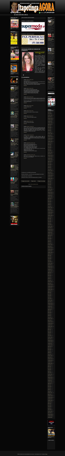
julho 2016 (49, 292)
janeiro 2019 (50, 246)
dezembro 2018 (50, 247)
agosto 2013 (50, 346)
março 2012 (49, 372)
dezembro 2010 (50, 395)
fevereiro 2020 (50, 226)
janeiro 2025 (50, 135)
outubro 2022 (50, 176)
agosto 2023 (50, 161)
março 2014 (49, 335)
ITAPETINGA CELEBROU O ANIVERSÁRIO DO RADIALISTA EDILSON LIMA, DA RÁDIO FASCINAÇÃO (51, 65)
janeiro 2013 (50, 357)
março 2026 (49, 113)
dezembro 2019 (50, 229)
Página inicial (33, 181)
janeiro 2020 (50, 227)
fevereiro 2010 (50, 411)
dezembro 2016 (50, 284)
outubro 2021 (50, 195)
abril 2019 (49, 241)
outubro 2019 (50, 232)
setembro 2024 (50, 141)
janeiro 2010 (50, 412)
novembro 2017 (50, 267)
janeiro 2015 (50, 320)
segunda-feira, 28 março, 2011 (31, 142)
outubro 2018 (50, 250)
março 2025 (49, 132)
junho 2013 (49, 349)
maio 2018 (49, 258)
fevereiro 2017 (50, 281)
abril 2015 (49, 315)
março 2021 (49, 206)
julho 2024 (49, 144)
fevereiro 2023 (50, 170)
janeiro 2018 (50, 264)
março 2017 (49, 280)
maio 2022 (49, 184)
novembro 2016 (50, 286)
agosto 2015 (50, 309)
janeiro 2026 (50, 116)
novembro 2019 (50, 230)
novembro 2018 (50, 249)
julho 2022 (49, 181)
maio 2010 (49, 406)
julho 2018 (49, 255)
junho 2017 (49, 275)
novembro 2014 (50, 323)
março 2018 (49, 261)
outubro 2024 (50, 139)
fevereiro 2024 (50, 152)
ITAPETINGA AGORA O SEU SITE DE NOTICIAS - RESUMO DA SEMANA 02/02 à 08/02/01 (14, 101)
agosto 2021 (50, 198)
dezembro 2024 (50, 136)
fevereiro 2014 (50, 337)
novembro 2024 (50, 138)
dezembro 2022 (50, 173)
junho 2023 (49, 164)
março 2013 (49, 354)
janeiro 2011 (50, 394)
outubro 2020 (50, 213)
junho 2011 (49, 386)
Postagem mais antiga (41, 181)
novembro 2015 (50, 304)
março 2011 (49, 391)
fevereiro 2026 (50, 115)
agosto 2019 (50, 235)
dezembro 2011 (50, 377)
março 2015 (49, 317)
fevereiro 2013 (50, 355)
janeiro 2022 (50, 190)
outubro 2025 (50, 121)
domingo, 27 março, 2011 (30, 126)
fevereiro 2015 (50, 318)
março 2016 (49, 298)
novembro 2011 (50, 378)
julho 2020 (49, 218)
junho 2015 (49, 312)
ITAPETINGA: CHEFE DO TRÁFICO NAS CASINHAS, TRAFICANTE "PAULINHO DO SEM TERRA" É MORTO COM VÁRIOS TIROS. (14, 141)
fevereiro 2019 (50, 244)
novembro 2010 (50, 397)
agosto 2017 (50, 272)
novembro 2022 (50, 175)
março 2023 (49, 169)
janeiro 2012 (50, 375)
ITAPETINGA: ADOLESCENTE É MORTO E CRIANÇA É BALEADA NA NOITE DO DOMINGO (14, 205)
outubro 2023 (50, 158)
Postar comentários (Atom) (34, 184)
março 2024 (49, 150)
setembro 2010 (50, 400)
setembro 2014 (50, 326)
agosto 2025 (50, 124)
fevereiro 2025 (50, 133)
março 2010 (49, 409)
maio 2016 (49, 295)
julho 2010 (49, 403)
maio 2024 (49, 147)
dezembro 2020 (50, 210)
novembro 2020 (50, 212)
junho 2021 (49, 201)
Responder (25, 85)
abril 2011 (49, 389)
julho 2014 (49, 329)
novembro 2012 (50, 360)
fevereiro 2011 (50, 392)
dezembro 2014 (50, 321)
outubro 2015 (50, 306)
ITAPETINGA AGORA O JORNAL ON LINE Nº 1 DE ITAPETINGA (14, 89)
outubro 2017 (50, 269)
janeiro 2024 (50, 153)
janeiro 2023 (50, 172)
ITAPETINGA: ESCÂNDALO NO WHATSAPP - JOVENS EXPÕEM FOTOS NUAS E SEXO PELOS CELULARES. (14, 114)
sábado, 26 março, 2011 (30, 79)
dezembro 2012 (50, 358)
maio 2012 (49, 369)
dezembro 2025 (50, 118)
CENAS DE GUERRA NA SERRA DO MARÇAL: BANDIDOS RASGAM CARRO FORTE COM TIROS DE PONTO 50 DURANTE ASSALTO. (14, 127)
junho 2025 (49, 127)
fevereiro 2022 (50, 189)
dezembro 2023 (50, 155)
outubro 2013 (50, 343)
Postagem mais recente (25, 181)
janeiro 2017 (50, 283)
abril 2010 (49, 408)
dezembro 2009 (50, 414)
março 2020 (49, 224)
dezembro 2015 (50, 303)
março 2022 (49, 187)
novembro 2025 (50, 119)
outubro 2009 (50, 417)
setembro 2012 (50, 363)
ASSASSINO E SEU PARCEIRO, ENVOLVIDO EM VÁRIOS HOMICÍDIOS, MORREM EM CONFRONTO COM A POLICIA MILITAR (14, 168)
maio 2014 (49, 332)
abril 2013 (49, 352)
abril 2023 (49, 167)
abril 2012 (49, 371)
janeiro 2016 (50, 301)
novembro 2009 (50, 415)
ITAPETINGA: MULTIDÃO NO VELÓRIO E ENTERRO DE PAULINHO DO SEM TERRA (14, 193)
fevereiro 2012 (50, 374)
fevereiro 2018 (50, 263)
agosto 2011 (50, 383)
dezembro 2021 (50, 192)
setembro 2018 (50, 252)
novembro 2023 (50, 156)
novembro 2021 (50, 193)
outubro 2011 (50, 380)
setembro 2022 (50, 178)
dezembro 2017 (50, 266)
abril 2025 (49, 130)
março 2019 (49, 243)
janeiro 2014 (50, 338)
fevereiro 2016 (50, 300)
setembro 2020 (50, 215)
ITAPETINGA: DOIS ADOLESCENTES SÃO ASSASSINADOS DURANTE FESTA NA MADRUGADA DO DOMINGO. (14, 155)
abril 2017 (49, 278)
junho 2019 (49, 238)
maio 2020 (49, 221)
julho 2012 (49, 366)
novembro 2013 (50, 341)
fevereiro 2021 (50, 207)
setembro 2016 (50, 289)
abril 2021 (49, 204)
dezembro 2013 (50, 340)
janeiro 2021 (50, 209)
